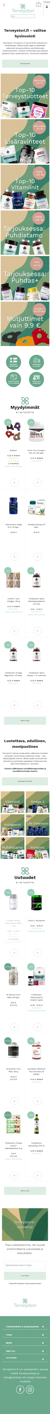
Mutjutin (13, 458)
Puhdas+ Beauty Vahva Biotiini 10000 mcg (13, 931)
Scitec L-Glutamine (36, 926)
